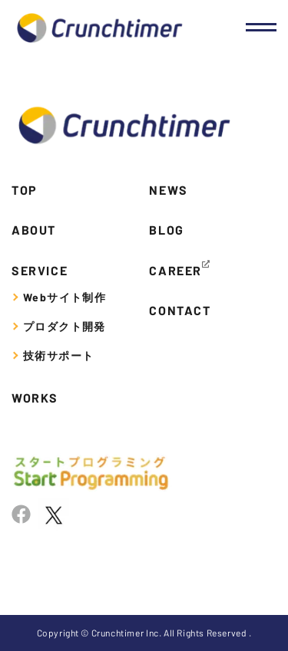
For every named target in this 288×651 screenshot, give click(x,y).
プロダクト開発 (64, 326)
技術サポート (58, 355)
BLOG (166, 229)
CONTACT (179, 310)
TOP (25, 189)
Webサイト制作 (64, 297)
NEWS (168, 189)
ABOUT (34, 229)
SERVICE (40, 270)
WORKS (35, 397)
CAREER (175, 270)
